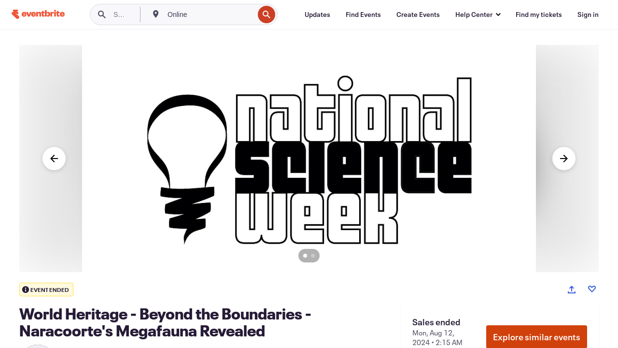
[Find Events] (363, 14)
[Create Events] (418, 14)
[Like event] (592, 289)
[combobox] (210, 14)
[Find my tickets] (539, 14)
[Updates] (317, 14)
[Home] (38, 14)
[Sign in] (588, 14)
